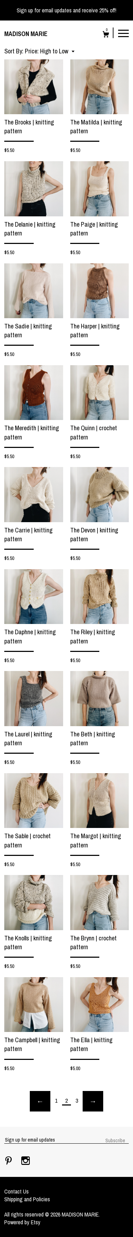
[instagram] (25, 1161)
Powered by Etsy (22, 1222)
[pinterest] (9, 1161)
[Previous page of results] (40, 1101)
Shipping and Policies (27, 1199)
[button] (49, 51)
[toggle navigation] (123, 33)
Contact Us (16, 1191)
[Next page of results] (93, 1101)
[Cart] (105, 35)
